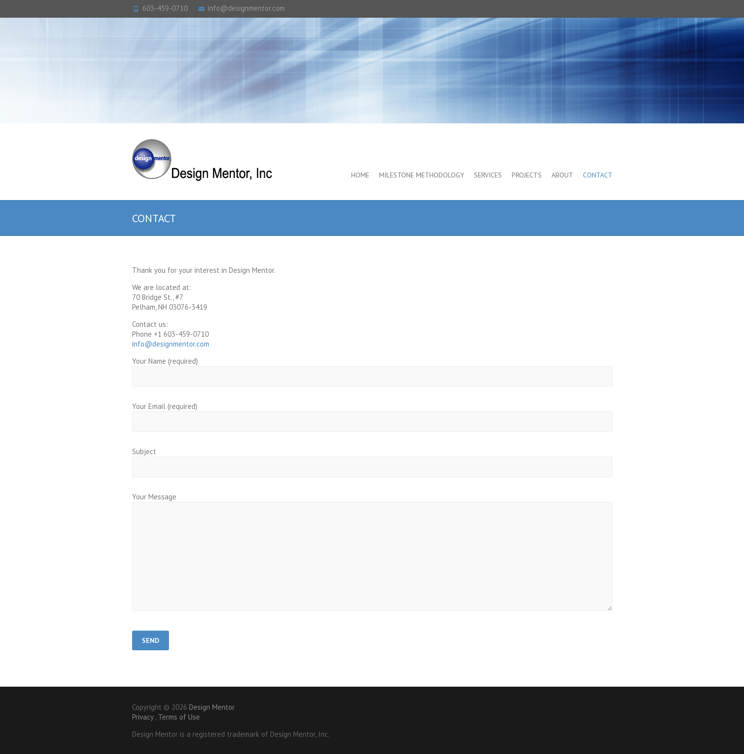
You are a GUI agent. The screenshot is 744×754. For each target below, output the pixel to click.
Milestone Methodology (421, 175)
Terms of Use (179, 717)
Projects (527, 175)
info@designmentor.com (246, 8)
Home (360, 175)
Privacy (142, 717)
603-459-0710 (165, 8)
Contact (597, 175)
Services (488, 175)
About (562, 175)
